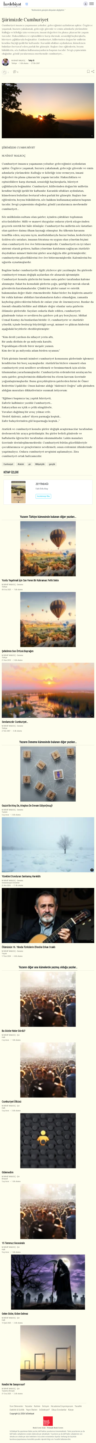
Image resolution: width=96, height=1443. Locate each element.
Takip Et (31, 60)
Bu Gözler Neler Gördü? (13, 1030)
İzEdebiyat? (44, 1410)
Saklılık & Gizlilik (17, 1410)
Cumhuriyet (8, 464)
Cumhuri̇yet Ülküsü (11, 1101)
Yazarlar (28, 1406)
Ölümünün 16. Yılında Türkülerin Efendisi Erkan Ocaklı (28, 947)
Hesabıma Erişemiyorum (62, 1406)
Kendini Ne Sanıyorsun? (13, 1384)
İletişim (45, 1406)
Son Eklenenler (16, 1406)
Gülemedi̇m (7, 1172)
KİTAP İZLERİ (11, 472)
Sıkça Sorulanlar (59, 1410)
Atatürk (21, 464)
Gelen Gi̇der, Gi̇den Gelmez (15, 1313)
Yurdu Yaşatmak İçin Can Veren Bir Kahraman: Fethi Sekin (30, 580)
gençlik (52, 464)
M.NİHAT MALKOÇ (18, 60)
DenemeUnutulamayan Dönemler (12, 881)
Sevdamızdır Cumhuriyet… (15, 721)
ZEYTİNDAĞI (42, 483)
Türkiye (14, 63)
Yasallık (78, 1406)
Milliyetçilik (39, 464)
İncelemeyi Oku (43, 496)
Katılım (37, 1406)
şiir (29, 464)
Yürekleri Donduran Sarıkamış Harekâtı (21, 876)
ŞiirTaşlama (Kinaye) (11, 1389)
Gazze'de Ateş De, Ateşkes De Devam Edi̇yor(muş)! (27, 805)
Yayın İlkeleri (31, 1410)
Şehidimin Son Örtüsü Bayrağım (17, 651)
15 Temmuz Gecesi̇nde (13, 1243)
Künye (71, 1410)
